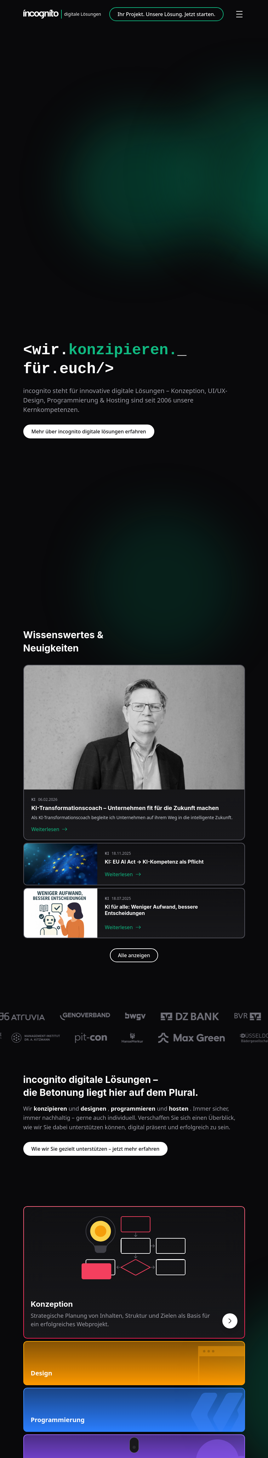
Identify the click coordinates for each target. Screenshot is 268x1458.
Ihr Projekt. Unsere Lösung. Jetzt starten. (166, 14)
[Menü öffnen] (239, 14)
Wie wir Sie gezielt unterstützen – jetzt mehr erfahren (95, 1148)
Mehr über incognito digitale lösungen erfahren (88, 431)
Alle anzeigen (134, 955)
